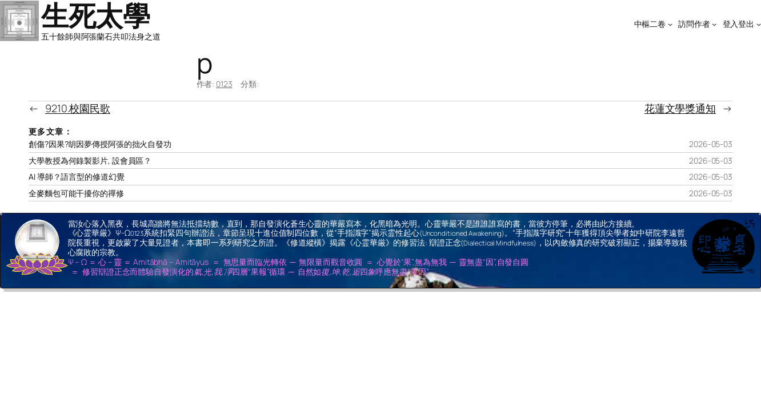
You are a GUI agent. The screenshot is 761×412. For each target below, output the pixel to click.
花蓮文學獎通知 (680, 108)
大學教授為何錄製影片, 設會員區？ (90, 160)
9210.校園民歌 (77, 108)
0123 (224, 83)
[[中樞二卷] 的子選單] (670, 24)
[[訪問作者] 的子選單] (714, 24)
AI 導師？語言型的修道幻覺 (77, 176)
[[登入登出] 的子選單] (758, 24)
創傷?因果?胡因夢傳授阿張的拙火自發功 (100, 144)
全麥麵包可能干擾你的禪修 (76, 193)
